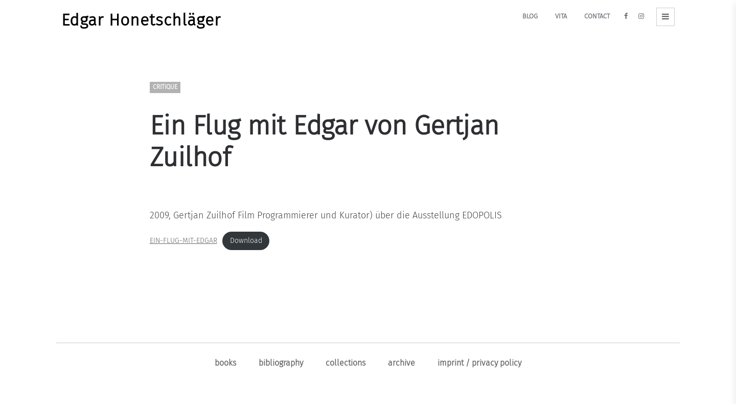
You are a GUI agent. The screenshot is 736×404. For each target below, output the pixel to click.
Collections (345, 363)
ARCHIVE (401, 363)
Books (225, 363)
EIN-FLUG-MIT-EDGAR (183, 240)
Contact (597, 16)
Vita (561, 16)
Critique (165, 87)
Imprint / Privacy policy (479, 363)
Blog (530, 16)
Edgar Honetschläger (141, 20)
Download (246, 240)
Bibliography (281, 363)
